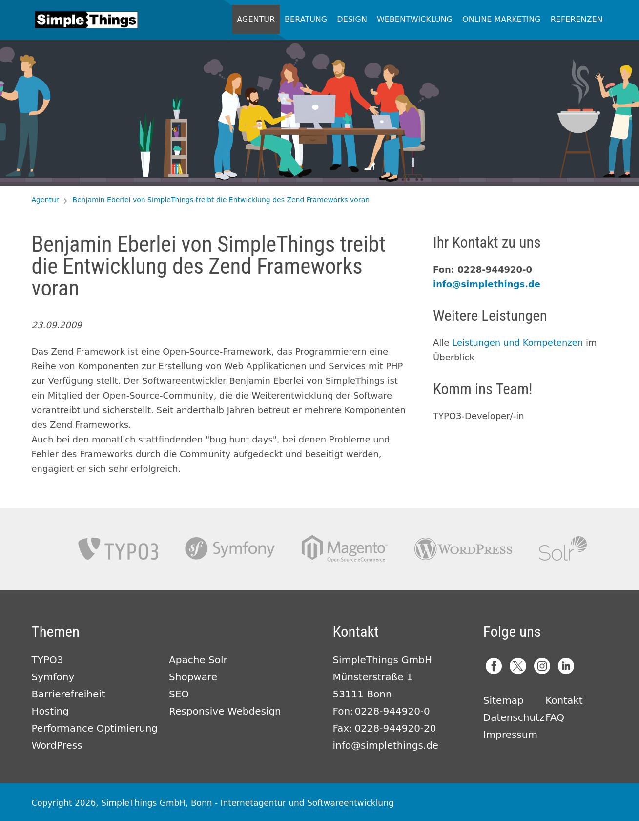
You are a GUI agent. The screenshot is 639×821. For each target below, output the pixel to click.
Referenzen (577, 19)
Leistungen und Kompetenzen (517, 342)
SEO (179, 694)
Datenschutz (514, 717)
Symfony (230, 549)
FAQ (554, 717)
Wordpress (463, 549)
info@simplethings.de (486, 284)
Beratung (306, 19)
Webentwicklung (415, 19)
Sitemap (503, 700)
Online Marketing (501, 19)
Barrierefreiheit (68, 694)
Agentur (256, 19)
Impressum (510, 734)
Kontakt (564, 700)
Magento (345, 549)
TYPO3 (118, 549)
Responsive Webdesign (225, 711)
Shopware (193, 677)
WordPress (57, 745)
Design (352, 19)
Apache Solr (563, 549)
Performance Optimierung (95, 728)
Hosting (50, 711)
